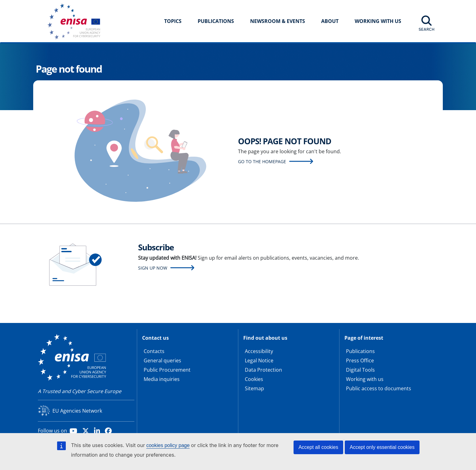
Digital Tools (360, 369)
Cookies (254, 379)
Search (426, 29)
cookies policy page (168, 445)
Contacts (154, 351)
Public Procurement (167, 369)
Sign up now (152, 268)
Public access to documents (378, 388)
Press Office (360, 360)
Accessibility (259, 351)
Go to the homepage (262, 161)
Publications (216, 21)
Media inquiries (162, 379)
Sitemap (254, 388)
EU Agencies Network (77, 410)
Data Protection (263, 369)
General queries (162, 360)
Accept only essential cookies (382, 447)
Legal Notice (259, 360)
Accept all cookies (318, 447)
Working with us (365, 379)
